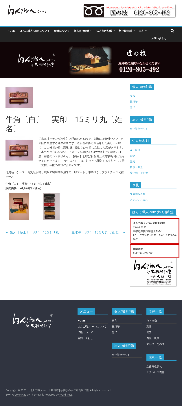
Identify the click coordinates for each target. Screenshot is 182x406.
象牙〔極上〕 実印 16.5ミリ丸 (32, 232)
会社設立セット (139, 128)
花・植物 (135, 150)
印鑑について (61, 30)
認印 (132, 107)
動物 (132, 155)
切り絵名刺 (125, 30)
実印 (132, 96)
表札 (141, 30)
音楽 (132, 161)
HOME (11, 30)
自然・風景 (136, 167)
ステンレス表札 (139, 199)
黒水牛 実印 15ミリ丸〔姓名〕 (98, 232)
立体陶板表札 (137, 194)
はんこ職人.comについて (35, 30)
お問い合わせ (159, 38)
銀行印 (134, 101)
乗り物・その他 (139, 172)
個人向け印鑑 (81, 30)
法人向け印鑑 (104, 30)
